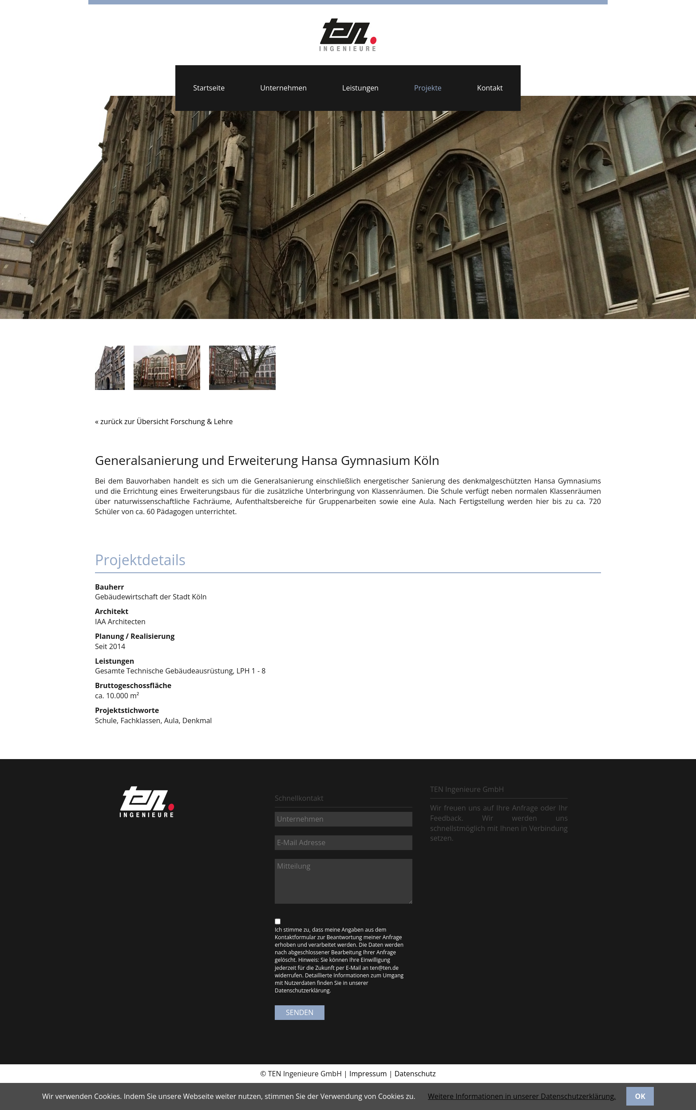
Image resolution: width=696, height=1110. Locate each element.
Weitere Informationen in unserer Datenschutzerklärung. (522, 1096)
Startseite (209, 88)
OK (640, 1096)
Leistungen (360, 88)
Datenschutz (415, 1074)
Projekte (428, 88)
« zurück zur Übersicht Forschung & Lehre (164, 421)
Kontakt (490, 88)
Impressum (368, 1074)
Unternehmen (283, 88)
